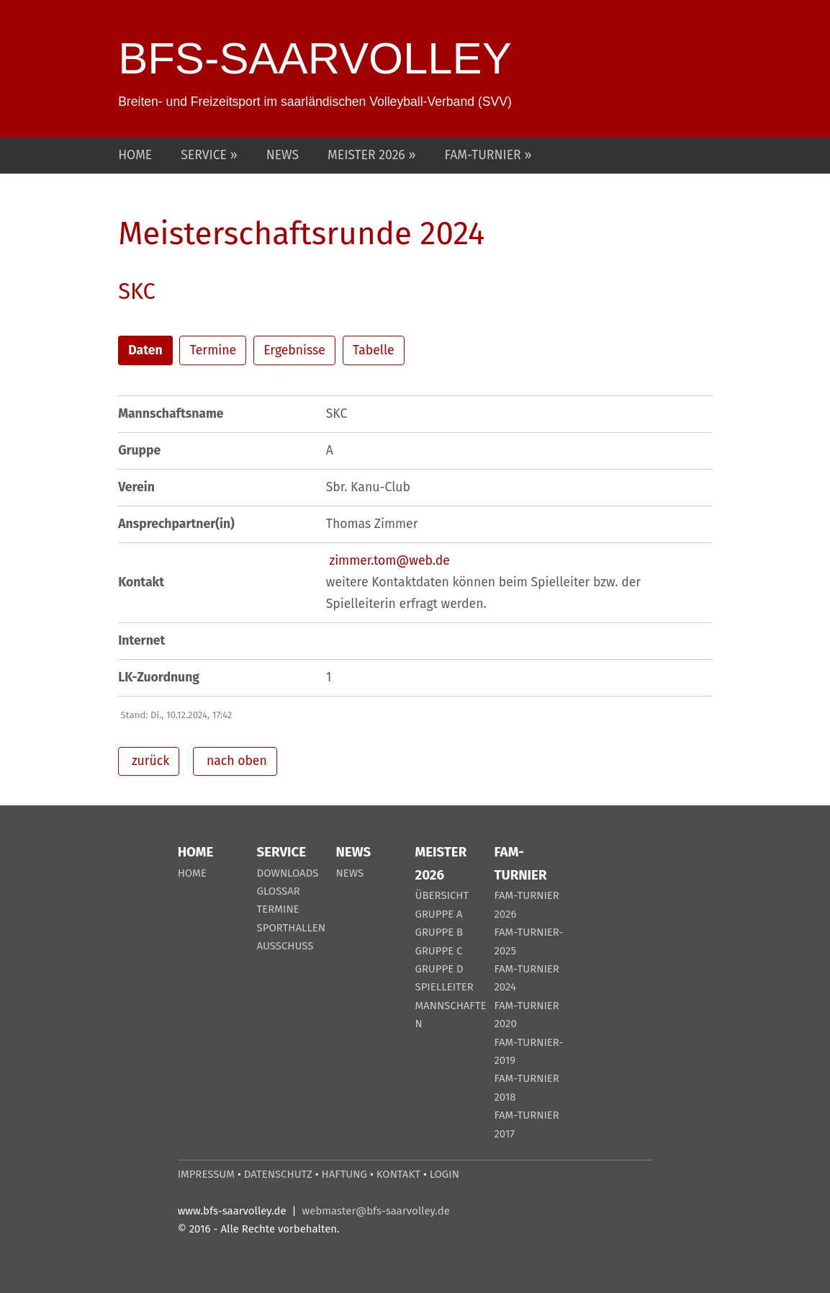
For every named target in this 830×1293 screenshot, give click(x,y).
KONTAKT (398, 1174)
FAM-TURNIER (484, 155)
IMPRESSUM (206, 1174)
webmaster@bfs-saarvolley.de (376, 1210)
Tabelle (373, 350)
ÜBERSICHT (442, 895)
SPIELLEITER (444, 986)
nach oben (235, 761)
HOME (135, 155)
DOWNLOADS (288, 873)
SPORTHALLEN (291, 927)
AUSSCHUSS (285, 945)
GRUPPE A (438, 914)
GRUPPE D (439, 968)
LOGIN (444, 1174)
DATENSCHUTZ (278, 1174)
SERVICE (205, 155)
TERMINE (278, 909)
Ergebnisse (294, 350)
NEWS (282, 155)
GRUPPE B (439, 932)
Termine (213, 350)
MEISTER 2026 (368, 155)
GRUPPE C (438, 950)
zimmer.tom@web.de (389, 560)
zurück (148, 761)
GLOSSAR (278, 891)
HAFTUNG (344, 1174)
